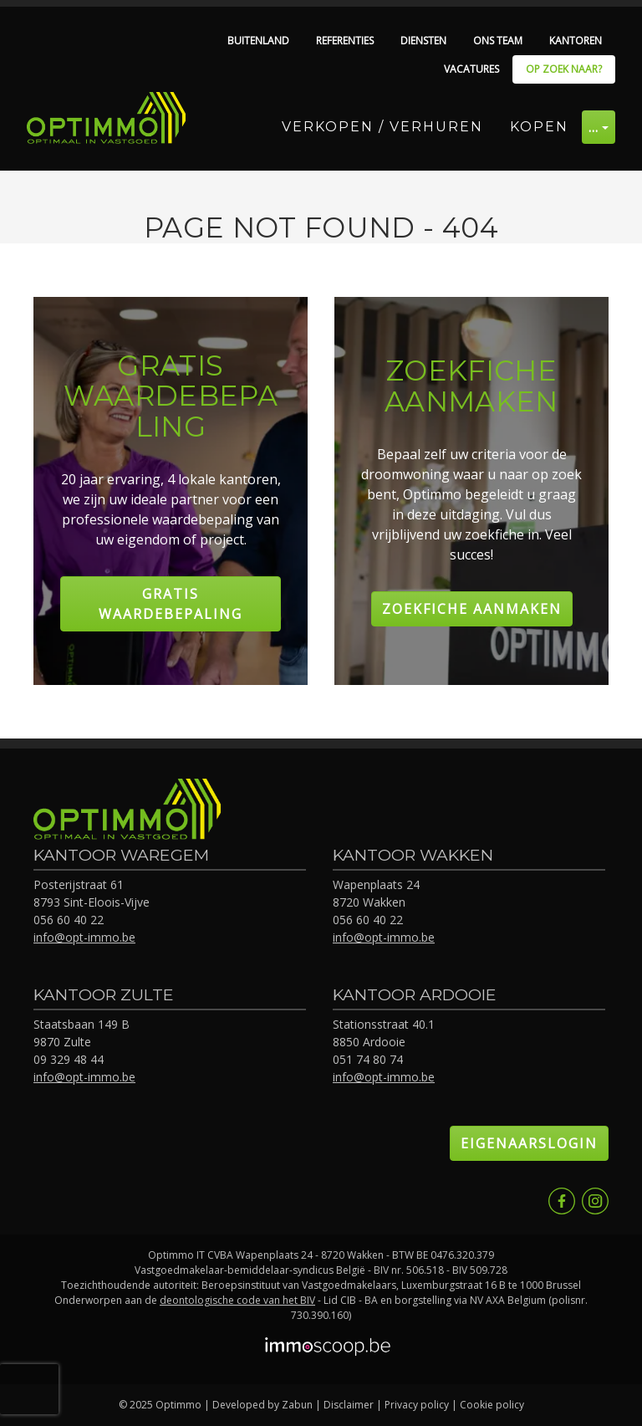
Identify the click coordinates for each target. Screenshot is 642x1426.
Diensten (423, 40)
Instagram (595, 1201)
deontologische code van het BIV (237, 1300)
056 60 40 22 (68, 920)
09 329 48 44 (68, 1059)
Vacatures (471, 69)
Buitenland (258, 40)
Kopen (539, 127)
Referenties (345, 40)
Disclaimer (349, 1405)
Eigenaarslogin (529, 1143)
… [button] (593, 127)
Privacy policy (417, 1405)
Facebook (561, 1201)
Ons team (497, 40)
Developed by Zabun (262, 1405)
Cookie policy (492, 1405)
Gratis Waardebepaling (170, 604)
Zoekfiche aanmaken (472, 609)
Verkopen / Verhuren (382, 127)
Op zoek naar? (564, 69)
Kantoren (575, 40)
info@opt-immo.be (84, 937)
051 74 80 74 (368, 1059)
